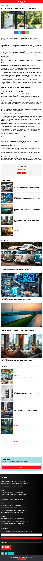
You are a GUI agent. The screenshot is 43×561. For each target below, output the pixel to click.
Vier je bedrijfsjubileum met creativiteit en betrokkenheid (25, 377)
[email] (21, 464)
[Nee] (41, 557)
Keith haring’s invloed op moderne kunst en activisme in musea (26, 427)
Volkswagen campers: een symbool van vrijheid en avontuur (26, 187)
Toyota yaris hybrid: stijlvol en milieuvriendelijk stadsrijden (26, 410)
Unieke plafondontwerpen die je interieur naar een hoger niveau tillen (26, 443)
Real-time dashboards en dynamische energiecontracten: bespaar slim (28, 210)
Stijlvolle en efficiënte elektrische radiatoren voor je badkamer (26, 393)
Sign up (21, 467)
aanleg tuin (38, 38)
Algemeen (7, 5)
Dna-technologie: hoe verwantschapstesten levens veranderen (27, 198)
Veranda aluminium (36, 51)
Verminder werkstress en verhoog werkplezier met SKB (25, 232)
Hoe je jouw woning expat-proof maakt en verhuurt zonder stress (26, 221)
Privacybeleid (23, 559)
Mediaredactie (21, 170)
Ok (18, 559)
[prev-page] (2, 453)
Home (2, 5)
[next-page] (4, 453)
